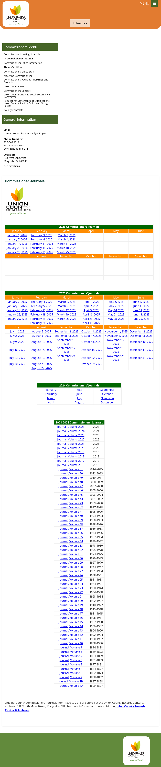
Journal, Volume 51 (71, 469)
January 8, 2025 (17, 306)
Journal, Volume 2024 (70, 431)
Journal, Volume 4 (71, 669)
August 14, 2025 (41, 350)
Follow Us (80, 23)
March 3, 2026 (67, 235)
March (51, 398)
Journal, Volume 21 (71, 596)
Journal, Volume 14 (71, 626)
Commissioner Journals (20, 58)
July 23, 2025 (17, 358)
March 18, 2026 (66, 248)
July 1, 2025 (17, 331)
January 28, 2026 (17, 252)
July (79, 398)
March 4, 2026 (67, 239)
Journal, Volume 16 (71, 618)
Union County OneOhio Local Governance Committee (27, 95)
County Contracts (13, 110)
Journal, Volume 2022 (70, 439)
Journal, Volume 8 (71, 652)
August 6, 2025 (41, 336)
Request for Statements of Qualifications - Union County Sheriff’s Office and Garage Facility (27, 103)
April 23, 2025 (91, 319)
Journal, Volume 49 (71, 478)
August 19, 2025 (41, 358)
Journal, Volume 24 (71, 584)
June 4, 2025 (141, 306)
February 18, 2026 (41, 248)
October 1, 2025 (91, 331)
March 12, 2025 (66, 310)
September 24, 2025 (66, 358)
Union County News (15, 86)
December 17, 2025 (141, 350)
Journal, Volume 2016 (70, 465)
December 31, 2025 (141, 358)
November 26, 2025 (116, 358)
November (107, 398)
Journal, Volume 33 (71, 545)
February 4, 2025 (41, 302)
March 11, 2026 (66, 244)
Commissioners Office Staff (19, 71)
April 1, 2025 (91, 302)
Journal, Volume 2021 (70, 444)
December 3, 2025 (141, 336)
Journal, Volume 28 (71, 567)
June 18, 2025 (141, 314)
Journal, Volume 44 (71, 499)
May (79, 390)
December (107, 402)
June (79, 394)
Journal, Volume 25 (71, 579)
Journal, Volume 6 (71, 660)
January (51, 390)
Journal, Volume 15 (71, 622)
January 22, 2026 (17, 248)
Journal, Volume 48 (71, 482)
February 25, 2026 (41, 252)
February (51, 394)
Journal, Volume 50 (71, 473)
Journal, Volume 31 (71, 554)
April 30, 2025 (91, 323)
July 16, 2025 (17, 350)
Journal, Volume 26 (71, 575)
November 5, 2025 (116, 336)
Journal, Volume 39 (71, 520)
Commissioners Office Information (23, 63)
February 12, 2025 (41, 310)
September (107, 390)
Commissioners (15, 47)
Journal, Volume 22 (71, 592)
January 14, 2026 (17, 244)
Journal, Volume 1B (71, 681)
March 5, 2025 (67, 306)
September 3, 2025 (66, 336)
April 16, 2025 (91, 314)
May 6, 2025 (116, 302)
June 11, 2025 (141, 310)
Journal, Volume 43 (71, 503)
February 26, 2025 (41, 323)
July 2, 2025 (17, 336)
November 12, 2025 (116, 342)
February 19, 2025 (41, 314)
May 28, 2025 (116, 319)
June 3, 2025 (141, 302)
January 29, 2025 (17, 319)
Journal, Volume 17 (71, 613)
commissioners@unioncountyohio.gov (25, 133)
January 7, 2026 (17, 239)
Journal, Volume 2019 (70, 452)
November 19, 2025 (116, 350)
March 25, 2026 (66, 252)
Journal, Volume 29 (71, 562)
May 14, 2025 (116, 310)
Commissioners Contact (17, 90)
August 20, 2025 (41, 364)
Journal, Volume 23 (71, 588)
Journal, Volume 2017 (70, 461)
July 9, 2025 (17, 342)
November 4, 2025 (116, 331)
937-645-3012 (11, 142)
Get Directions (12, 166)
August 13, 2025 (41, 342)
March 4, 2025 (67, 302)
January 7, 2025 (17, 302)
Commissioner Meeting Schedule (22, 54)
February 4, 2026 (41, 239)
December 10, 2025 (141, 342)
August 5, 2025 (41, 331)
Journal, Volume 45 (71, 495)
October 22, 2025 (91, 358)
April (51, 402)
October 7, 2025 (91, 336)
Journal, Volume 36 (71, 533)
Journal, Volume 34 (71, 541)
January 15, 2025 (17, 310)
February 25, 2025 (41, 319)
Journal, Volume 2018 (70, 456)
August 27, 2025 (41, 368)
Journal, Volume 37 (71, 528)
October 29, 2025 (91, 364)
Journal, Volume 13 (71, 630)
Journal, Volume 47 (71, 486)
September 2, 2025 (66, 331)
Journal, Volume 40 (71, 516)
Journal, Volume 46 (71, 490)
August (79, 402)
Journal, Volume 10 (71, 643)
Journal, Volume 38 (71, 524)
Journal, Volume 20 (71, 601)
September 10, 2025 (66, 342)
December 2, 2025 (141, 331)
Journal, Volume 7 (71, 656)
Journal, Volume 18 (71, 609)
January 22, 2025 (17, 314)
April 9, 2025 (91, 310)
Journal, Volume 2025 (70, 427)
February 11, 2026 (41, 244)
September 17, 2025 (66, 350)
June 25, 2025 (141, 319)
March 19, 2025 (66, 314)
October (107, 394)
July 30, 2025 (17, 364)
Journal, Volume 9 (71, 647)
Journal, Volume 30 (71, 558)
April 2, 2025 (91, 306)
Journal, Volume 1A (71, 686)
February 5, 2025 (41, 306)
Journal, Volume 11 (71, 639)
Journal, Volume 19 (71, 605)
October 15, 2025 (91, 350)
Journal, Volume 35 (71, 537)
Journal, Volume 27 (71, 571)
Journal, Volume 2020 (70, 448)
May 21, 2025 (116, 314)
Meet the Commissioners (18, 75)
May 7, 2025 (116, 306)
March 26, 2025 (66, 319)
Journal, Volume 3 (71, 673)
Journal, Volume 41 (71, 511)
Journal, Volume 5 (71, 664)
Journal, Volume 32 (71, 550)
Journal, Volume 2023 (70, 435)
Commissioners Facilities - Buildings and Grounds (26, 81)
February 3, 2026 (41, 235)
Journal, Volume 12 (71, 635)
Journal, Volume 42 (71, 507)
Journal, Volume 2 (71, 677)
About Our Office (13, 67)
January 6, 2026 (17, 235)
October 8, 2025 (91, 342)
